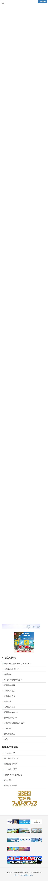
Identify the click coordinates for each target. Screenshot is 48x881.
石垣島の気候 (9, 696)
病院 (6, 739)
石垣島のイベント (11, 712)
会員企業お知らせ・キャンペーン (17, 664)
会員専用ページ (10, 785)
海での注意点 (9, 734)
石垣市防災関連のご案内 (14, 723)
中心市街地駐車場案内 (13, 680)
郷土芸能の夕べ (10, 718)
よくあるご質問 (10, 769)
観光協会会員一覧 (11, 758)
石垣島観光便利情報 (12, 669)
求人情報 (8, 780)
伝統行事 (8, 701)
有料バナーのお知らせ (13, 775)
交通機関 (8, 674)
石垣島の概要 (9, 685)
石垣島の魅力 (9, 691)
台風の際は (8, 728)
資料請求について (11, 764)
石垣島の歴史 (9, 707)
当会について (9, 753)
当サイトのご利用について (24, 875)
